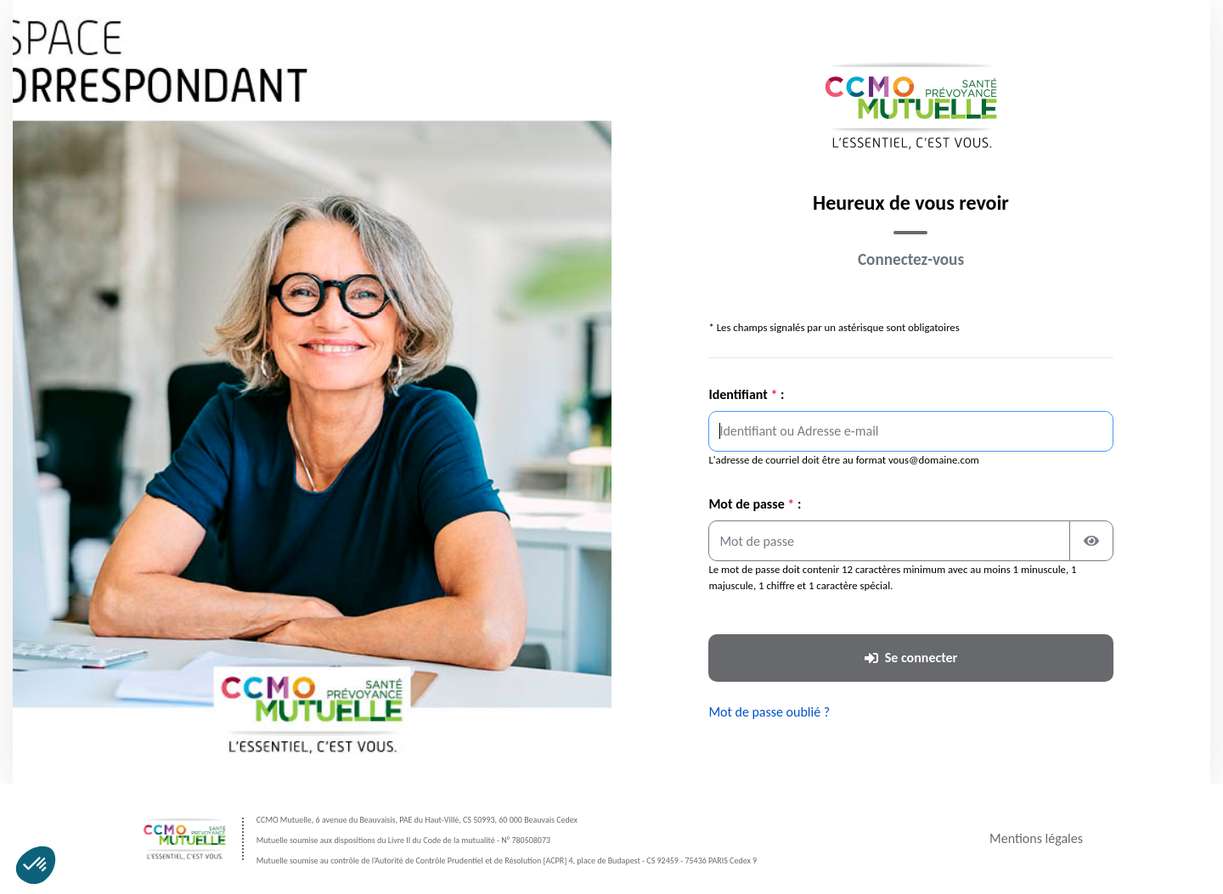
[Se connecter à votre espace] (910, 658)
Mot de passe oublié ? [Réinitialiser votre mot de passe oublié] (769, 712)
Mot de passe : (754, 504)
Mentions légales (1036, 838)
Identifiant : (746, 394)
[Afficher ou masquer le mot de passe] (1091, 540)
